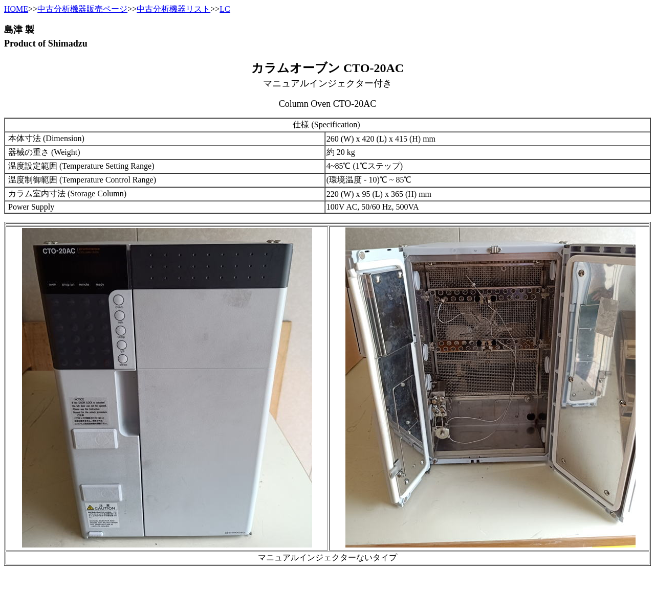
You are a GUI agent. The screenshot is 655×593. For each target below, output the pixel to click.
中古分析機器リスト (173, 9)
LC (225, 9)
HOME (16, 9)
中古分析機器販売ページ (82, 9)
